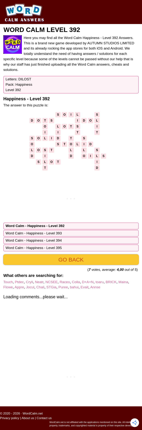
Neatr (39, 282)
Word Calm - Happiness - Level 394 (34, 240)
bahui (74, 287)
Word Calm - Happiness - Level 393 (34, 233)
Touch (8, 282)
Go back (71, 260)
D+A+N (88, 282)
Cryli (29, 282)
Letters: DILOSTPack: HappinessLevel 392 (19, 84)
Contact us (44, 418)
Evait (84, 287)
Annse (95, 287)
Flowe (8, 287)
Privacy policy (9, 418)
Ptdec (19, 282)
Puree (63, 287)
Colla (76, 282)
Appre (19, 287)
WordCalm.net (33, 413)
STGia (51, 287)
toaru (100, 282)
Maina (123, 282)
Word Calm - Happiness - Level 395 (34, 248)
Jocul (30, 287)
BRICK (111, 282)
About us (28, 418)
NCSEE (51, 282)
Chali (40, 287)
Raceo (65, 282)
